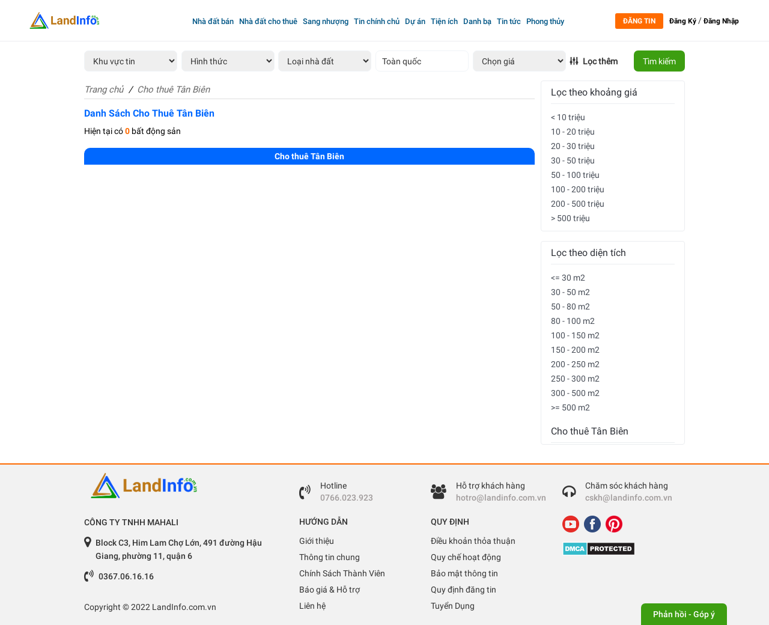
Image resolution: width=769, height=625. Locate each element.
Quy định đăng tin (463, 589)
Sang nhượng (325, 21)
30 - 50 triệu (573, 160)
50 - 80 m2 (570, 306)
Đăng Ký (682, 21)
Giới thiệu (316, 541)
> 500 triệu (570, 218)
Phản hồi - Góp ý (684, 614)
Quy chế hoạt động (466, 557)
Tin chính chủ (377, 21)
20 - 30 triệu (573, 146)
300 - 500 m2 (575, 393)
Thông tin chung (329, 557)
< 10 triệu (568, 117)
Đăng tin (639, 21)
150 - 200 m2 (575, 350)
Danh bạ (477, 21)
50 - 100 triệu (575, 175)
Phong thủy (545, 21)
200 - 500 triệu (577, 204)
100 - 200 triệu (577, 189)
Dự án (415, 21)
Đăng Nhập (721, 21)
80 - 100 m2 (573, 321)
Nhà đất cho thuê (268, 21)
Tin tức (509, 21)
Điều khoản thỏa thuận (473, 541)
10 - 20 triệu (573, 131)
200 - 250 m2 (575, 364)
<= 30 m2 (568, 277)
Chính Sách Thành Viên (342, 573)
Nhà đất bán (213, 21)
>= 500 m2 (570, 407)
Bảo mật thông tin (464, 573)
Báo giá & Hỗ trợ (329, 589)
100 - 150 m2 (575, 335)
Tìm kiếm (659, 61)
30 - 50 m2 (570, 292)
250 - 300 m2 (575, 378)
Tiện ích (444, 21)
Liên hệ (312, 606)
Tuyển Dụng (453, 606)
